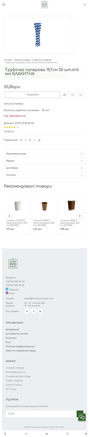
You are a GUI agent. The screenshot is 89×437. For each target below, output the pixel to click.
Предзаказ (33, 95)
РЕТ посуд (11, 389)
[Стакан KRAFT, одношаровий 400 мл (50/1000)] (44, 205)
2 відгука (9, 131)
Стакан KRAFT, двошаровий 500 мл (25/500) (70, 223)
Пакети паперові (14, 381)
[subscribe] (41, 414)
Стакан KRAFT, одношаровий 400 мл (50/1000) (43, 223)
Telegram (12, 289)
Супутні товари (14, 385)
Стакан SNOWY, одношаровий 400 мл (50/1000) (16, 223)
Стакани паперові (15, 368)
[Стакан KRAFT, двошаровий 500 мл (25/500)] (71, 205)
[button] (9, 216)
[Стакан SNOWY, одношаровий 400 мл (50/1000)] (17, 205)
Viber (10, 293)
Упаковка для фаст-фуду (18, 376)
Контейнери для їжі (15, 372)
